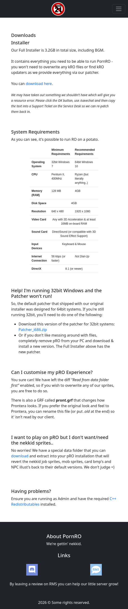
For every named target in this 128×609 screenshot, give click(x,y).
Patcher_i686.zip (33, 329)
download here (39, 83)
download (19, 455)
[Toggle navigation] (118, 8)
